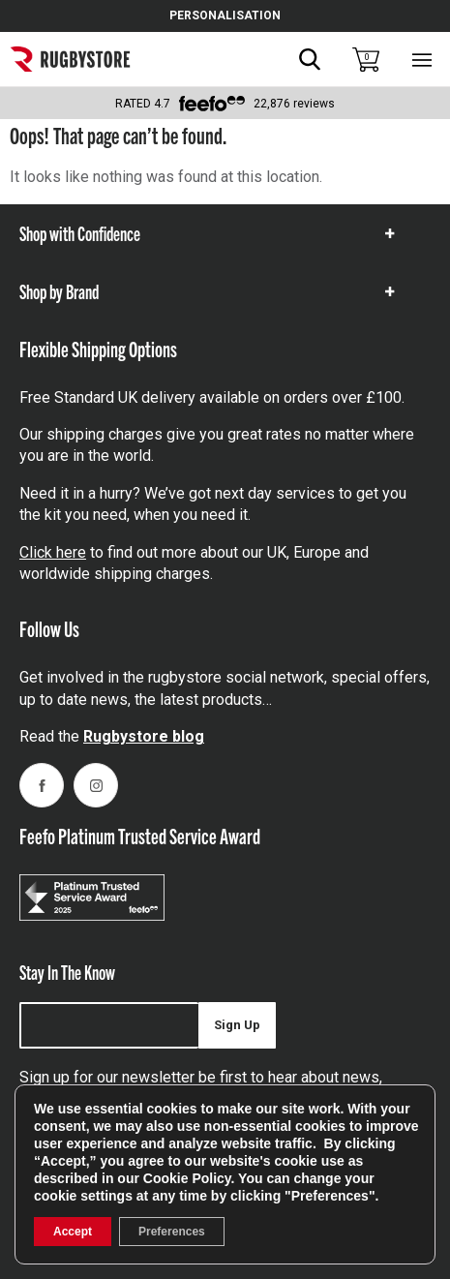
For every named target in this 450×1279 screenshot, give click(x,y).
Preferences (171, 1231)
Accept (72, 1231)
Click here (52, 552)
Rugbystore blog (143, 736)
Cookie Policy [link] (187, 1178)
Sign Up (237, 1025)
